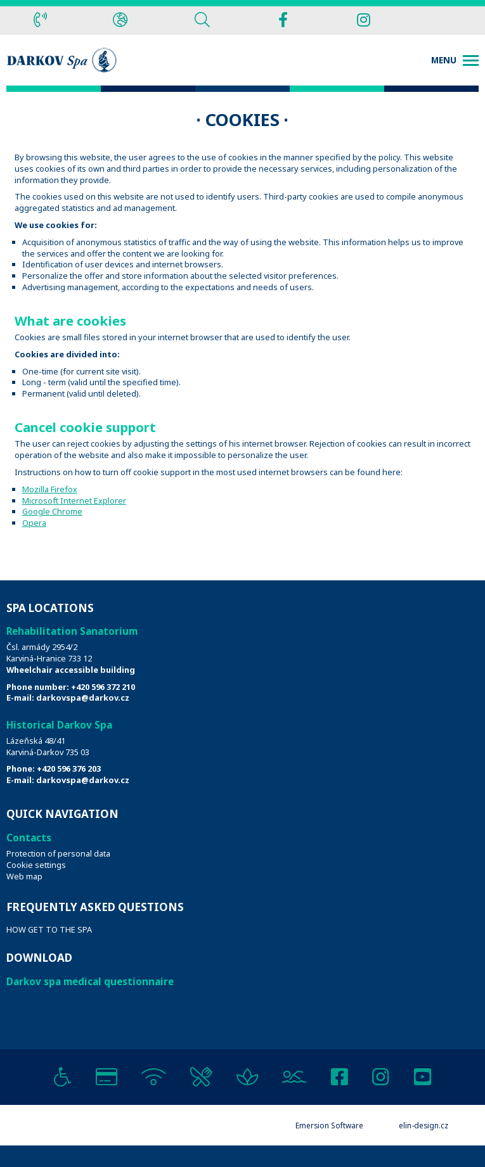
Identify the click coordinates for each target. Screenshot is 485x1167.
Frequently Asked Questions (95, 907)
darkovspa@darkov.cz (82, 697)
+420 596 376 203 (69, 768)
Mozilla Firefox (49, 489)
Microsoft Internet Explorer (74, 500)
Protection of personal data (58, 853)
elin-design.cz (423, 1125)
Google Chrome (52, 511)
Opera (34, 522)
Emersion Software (329, 1125)
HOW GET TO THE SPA (49, 929)
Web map (24, 876)
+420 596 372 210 (103, 686)
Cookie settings (36, 864)
